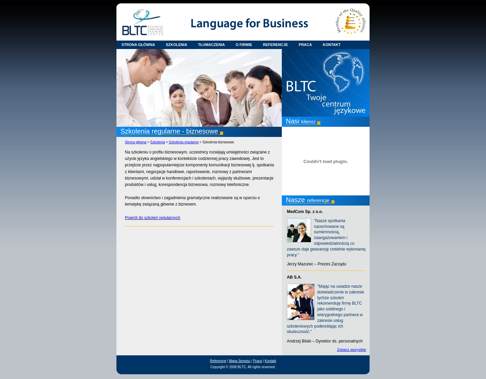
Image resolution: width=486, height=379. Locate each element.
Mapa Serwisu (239, 361)
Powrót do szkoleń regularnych (152, 217)
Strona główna (135, 142)
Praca (257, 361)
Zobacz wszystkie (351, 350)
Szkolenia (157, 142)
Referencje (218, 361)
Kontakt (270, 361)
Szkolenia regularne (183, 142)
